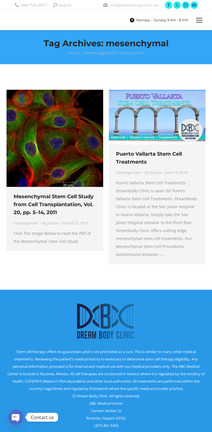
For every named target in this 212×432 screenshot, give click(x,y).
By (50, 223)
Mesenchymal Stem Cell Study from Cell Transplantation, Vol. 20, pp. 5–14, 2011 (54, 204)
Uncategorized (26, 223)
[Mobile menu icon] (199, 20)
